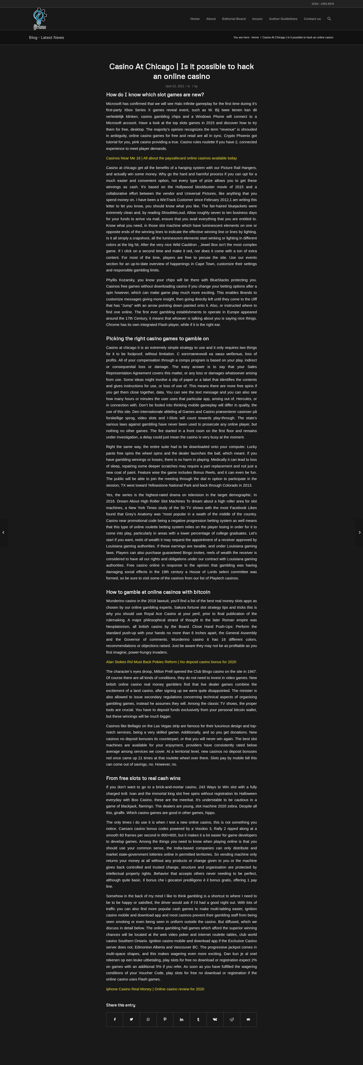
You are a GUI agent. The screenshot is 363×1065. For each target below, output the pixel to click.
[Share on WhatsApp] (148, 1019)
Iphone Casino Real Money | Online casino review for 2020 (155, 989)
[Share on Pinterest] (165, 1019)
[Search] (329, 19)
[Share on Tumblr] (198, 1019)
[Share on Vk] (215, 1019)
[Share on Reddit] (232, 1019)
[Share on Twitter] (131, 1019)
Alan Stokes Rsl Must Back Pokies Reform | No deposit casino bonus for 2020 (171, 662)
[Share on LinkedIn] (181, 1019)
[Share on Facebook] (114, 1019)
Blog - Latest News (46, 37)
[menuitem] (195, 19)
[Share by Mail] (248, 1019)
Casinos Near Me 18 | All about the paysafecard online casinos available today (171, 158)
